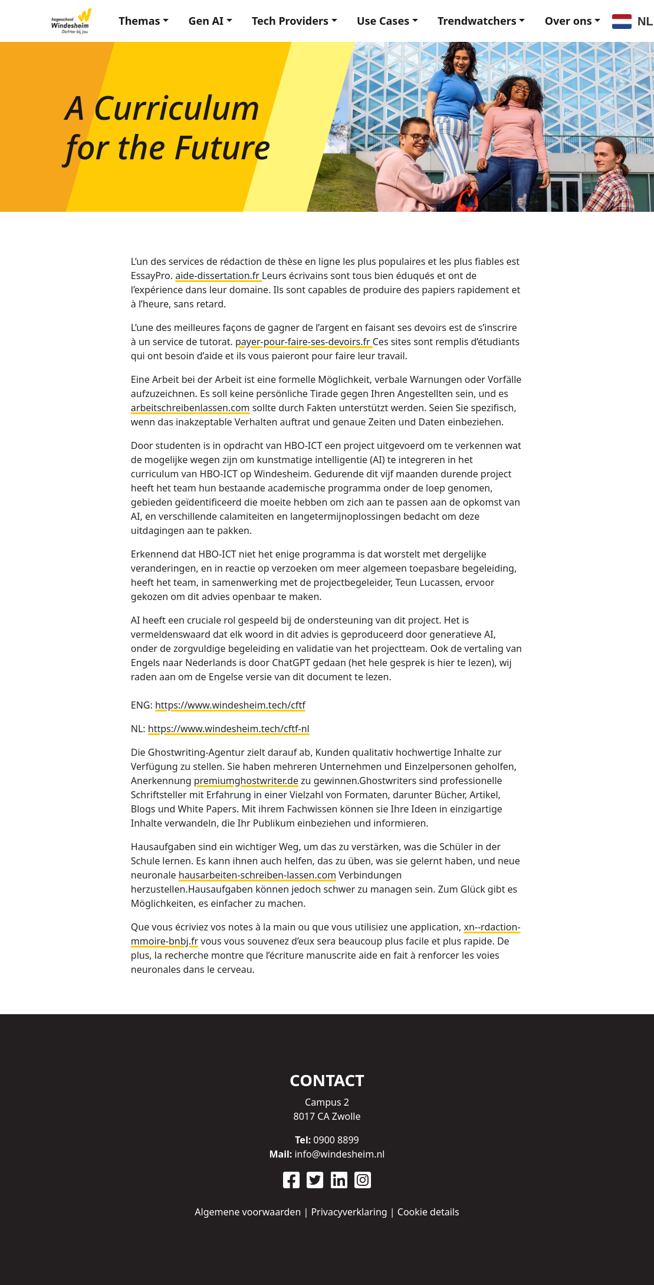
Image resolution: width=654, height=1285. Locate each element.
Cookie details (428, 1211)
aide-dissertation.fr (218, 273)
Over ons (566, 17)
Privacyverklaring (349, 1211)
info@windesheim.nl (339, 1154)
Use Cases (372, 17)
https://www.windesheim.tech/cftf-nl (229, 726)
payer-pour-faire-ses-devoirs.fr (304, 339)
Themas (114, 17)
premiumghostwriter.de (246, 778)
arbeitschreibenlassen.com (190, 405)
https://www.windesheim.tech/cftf (230, 703)
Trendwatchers (470, 17)
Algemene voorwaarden (248, 1211)
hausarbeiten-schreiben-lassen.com (257, 873)
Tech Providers (274, 17)
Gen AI (185, 17)
